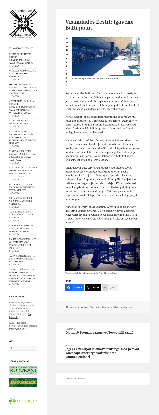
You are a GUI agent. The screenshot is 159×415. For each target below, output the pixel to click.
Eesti (100, 307)
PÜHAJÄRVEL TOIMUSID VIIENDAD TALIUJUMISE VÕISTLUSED (20, 201)
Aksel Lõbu (88, 307)
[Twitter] (93, 287)
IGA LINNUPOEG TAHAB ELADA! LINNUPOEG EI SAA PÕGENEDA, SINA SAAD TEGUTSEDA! (22, 155)
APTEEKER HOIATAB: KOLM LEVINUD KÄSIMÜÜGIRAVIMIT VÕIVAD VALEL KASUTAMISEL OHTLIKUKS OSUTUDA (22, 107)
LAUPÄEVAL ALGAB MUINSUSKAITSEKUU (19, 122)
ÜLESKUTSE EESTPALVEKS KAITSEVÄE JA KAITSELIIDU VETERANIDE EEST (22, 187)
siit (73, 222)
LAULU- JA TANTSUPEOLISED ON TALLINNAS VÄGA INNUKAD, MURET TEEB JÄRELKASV (22, 243)
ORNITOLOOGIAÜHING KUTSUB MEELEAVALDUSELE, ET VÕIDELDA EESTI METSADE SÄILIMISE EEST (23, 89)
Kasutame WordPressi (75, 378)
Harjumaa (107, 307)
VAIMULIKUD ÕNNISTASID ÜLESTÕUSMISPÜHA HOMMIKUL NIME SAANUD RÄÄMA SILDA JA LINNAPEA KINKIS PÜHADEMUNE (22, 275)
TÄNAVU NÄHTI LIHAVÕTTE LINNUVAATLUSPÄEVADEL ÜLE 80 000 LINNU (22, 258)
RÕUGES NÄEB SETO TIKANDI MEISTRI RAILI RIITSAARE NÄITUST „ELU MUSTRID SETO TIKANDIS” (23, 172)
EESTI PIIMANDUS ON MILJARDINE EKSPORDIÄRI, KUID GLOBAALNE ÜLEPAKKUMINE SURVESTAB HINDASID (22, 137)
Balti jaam (127, 307)
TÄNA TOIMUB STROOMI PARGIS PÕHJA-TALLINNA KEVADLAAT (21, 214)
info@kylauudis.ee (18, 328)
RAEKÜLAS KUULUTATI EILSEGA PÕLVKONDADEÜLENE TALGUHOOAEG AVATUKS (21, 58)
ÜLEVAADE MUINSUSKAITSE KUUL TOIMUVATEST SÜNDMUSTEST (22, 73)
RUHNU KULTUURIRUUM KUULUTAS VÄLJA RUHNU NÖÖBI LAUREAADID (21, 228)
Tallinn (115, 307)
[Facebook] (74, 287)
